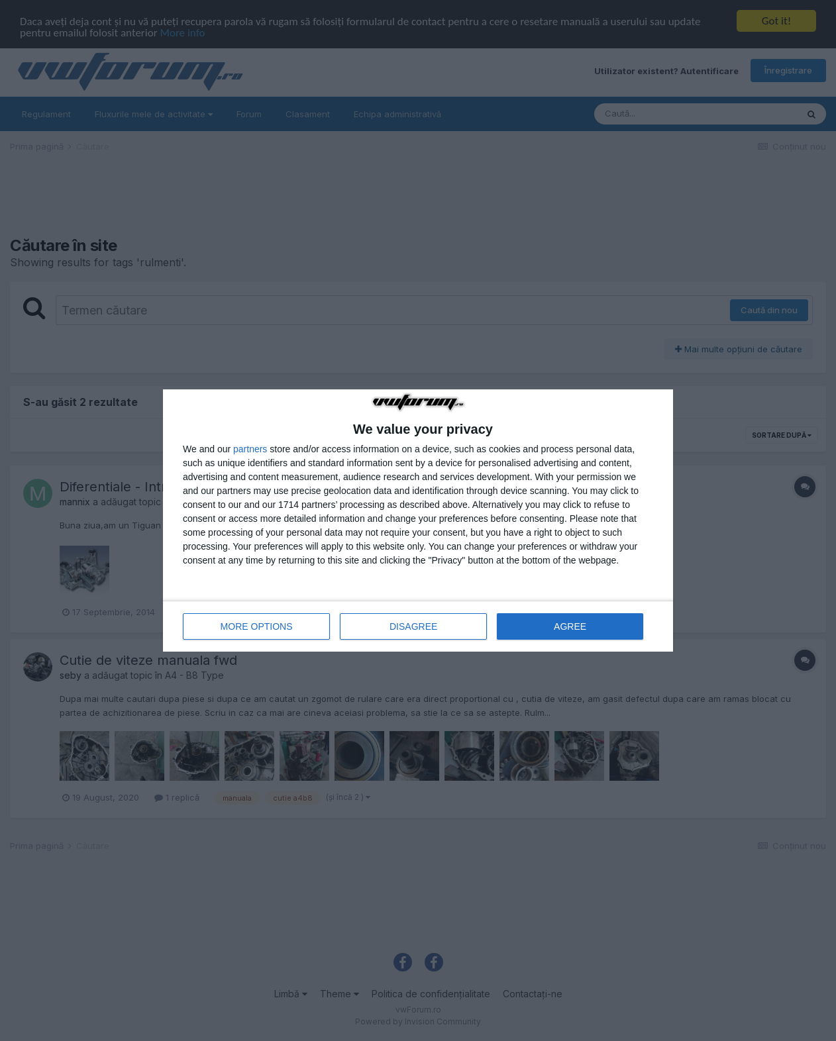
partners (250, 449)
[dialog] (418, 520)
